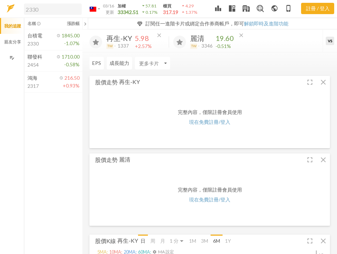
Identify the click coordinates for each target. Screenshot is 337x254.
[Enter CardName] (152, 63)
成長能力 (119, 63)
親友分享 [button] (12, 41)
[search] (53, 9)
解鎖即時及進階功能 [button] (266, 23)
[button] (51, 9)
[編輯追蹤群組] (12, 58)
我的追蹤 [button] (12, 26)
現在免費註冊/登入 (209, 122)
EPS (96, 63)
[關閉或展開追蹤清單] (85, 23)
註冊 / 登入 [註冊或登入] (318, 8)
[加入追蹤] (95, 42)
